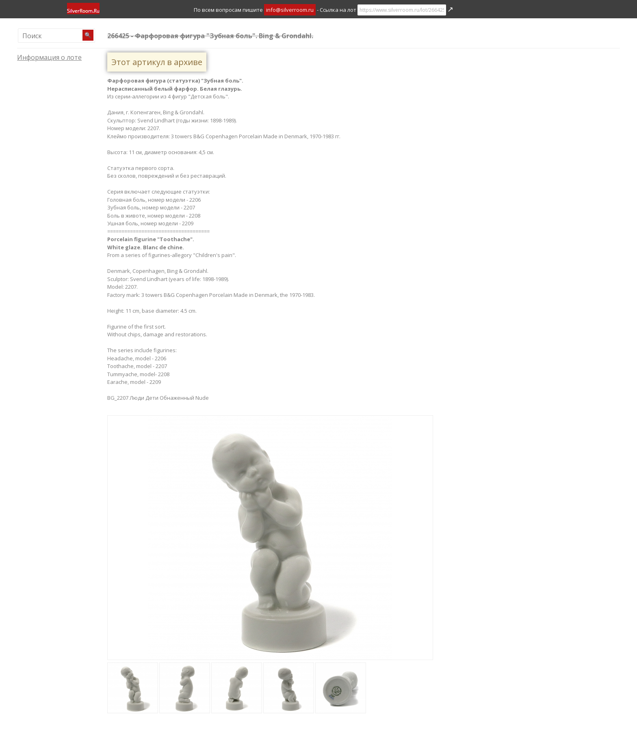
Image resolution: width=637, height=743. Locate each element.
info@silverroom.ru (290, 9)
